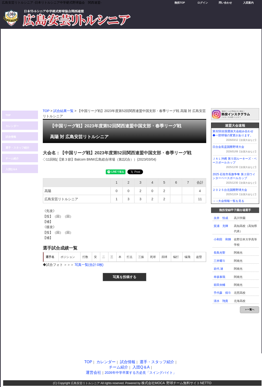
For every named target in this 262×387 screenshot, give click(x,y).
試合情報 (11, 136)
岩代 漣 (218, 268)
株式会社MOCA (153, 383)
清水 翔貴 (221, 301)
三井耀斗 (219, 260)
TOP (8, 115)
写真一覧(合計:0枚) (89, 265)
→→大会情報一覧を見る (228, 201)
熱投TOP (180, 2)
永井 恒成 (221, 218)
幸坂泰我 (219, 277)
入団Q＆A (11, 169)
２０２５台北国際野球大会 (229, 190)
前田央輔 (219, 285)
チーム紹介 (12, 158)
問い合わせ (225, 2)
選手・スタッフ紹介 (17, 147)
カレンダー (12, 126)
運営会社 (93, 372)
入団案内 (248, 2)
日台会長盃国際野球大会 (228, 147)
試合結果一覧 (63, 111)
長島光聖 (219, 252)
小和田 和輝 (222, 239)
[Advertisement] (131, 71)
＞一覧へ (249, 309)
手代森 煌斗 (222, 292)
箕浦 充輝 (221, 226)
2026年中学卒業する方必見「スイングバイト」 (140, 373)
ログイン (202, 2)
